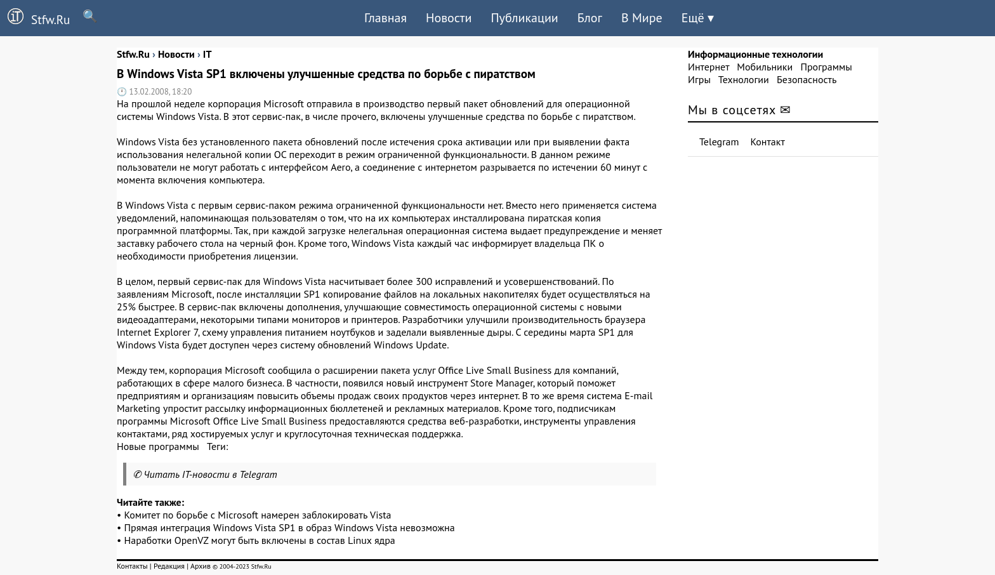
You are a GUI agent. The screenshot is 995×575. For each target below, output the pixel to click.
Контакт (768, 141)
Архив (200, 566)
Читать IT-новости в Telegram (210, 474)
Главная (385, 18)
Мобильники (765, 66)
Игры (699, 79)
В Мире (641, 18)
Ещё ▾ (698, 18)
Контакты (132, 566)
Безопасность (806, 79)
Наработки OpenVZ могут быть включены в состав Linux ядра (259, 540)
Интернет (708, 66)
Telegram (719, 141)
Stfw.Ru (35, 17)
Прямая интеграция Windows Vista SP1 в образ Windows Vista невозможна (289, 527)
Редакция (169, 566)
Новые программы (158, 446)
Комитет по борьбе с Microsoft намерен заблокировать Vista (258, 514)
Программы (826, 66)
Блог (589, 18)
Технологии (743, 79)
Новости (448, 18)
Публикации (524, 18)
